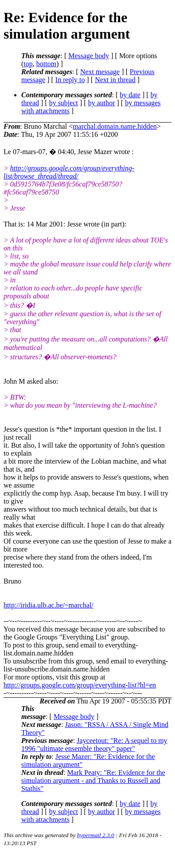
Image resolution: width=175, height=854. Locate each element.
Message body (88, 56)
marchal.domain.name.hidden (115, 126)
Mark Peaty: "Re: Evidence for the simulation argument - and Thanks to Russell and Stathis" (93, 780)
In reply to (70, 79)
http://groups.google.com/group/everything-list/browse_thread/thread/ (69, 172)
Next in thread (115, 79)
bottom (46, 64)
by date (130, 95)
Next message (100, 71)
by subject (63, 103)
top (27, 64)
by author (101, 103)
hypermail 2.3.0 (95, 835)
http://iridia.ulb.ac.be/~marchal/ (48, 605)
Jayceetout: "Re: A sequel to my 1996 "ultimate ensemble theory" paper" (94, 744)
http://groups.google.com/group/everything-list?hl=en (80, 685)
